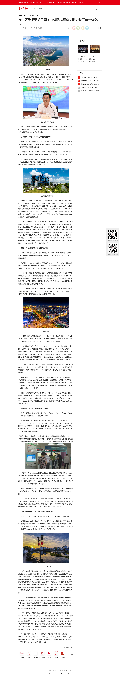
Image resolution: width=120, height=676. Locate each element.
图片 (76, 2)
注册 (100, 2)
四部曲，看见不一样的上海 (87, 56)
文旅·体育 (44, 2)
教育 (80, 2)
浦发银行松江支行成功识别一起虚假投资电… (92, 80)
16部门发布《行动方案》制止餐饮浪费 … (91, 77)
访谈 (57, 2)
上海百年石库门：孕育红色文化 (88, 61)
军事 (64, 2)
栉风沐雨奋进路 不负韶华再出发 (89, 87)
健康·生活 (49, 2)
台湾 (70, 2)
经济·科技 (32, 2)
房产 (83, 2)
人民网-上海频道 (37, 28)
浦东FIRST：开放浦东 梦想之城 (88, 59)
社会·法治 (38, 2)
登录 (96, 2)
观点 (54, 2)
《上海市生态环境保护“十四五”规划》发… (92, 90)
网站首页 (21, 2)
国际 (61, 2)
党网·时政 (26, 2)
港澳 (67, 2)
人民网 (34, 8)
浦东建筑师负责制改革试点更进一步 (90, 84)
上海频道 (40, 8)
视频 (73, 2)
